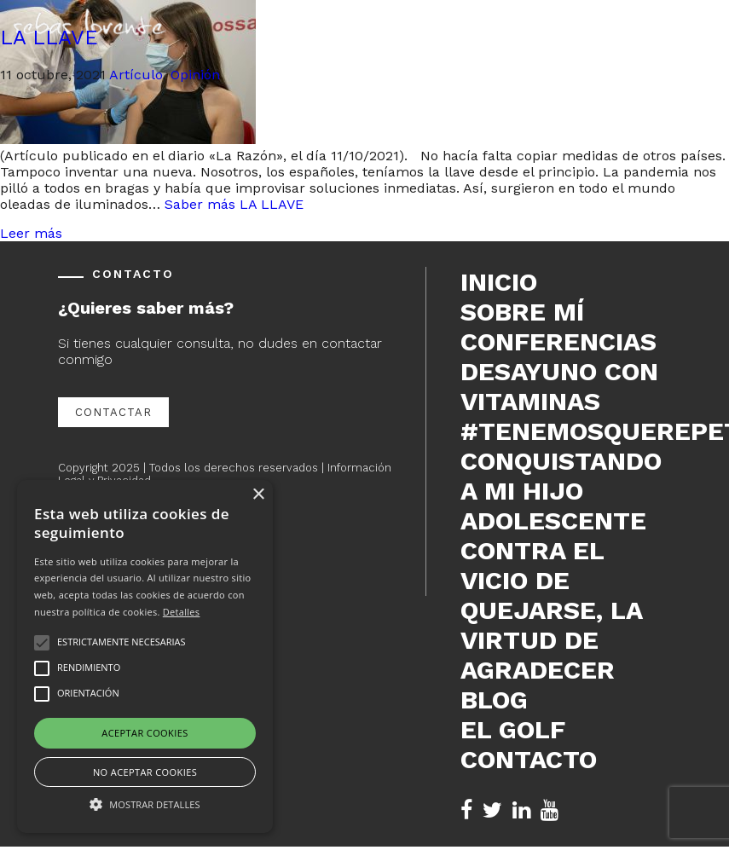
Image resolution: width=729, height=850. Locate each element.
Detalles (181, 611)
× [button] (258, 495)
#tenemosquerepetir (566, 431)
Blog (494, 699)
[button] (145, 803)
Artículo (136, 74)
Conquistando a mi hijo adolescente (561, 490)
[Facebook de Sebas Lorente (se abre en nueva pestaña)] (466, 810)
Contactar (113, 412)
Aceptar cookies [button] (144, 732)
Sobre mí (522, 312)
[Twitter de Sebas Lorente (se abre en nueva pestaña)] (492, 810)
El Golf (512, 729)
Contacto (528, 759)
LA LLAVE (49, 37)
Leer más (31, 233)
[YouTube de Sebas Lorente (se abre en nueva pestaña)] (549, 810)
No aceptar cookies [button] (145, 772)
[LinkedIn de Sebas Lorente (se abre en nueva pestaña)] (521, 810)
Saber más (234, 204)
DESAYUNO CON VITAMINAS (559, 386)
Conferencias (558, 341)
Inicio (498, 282)
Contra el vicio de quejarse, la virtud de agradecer (551, 610)
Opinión (195, 74)
